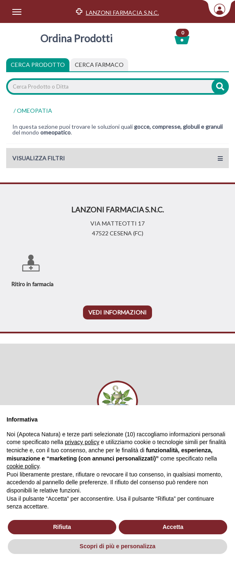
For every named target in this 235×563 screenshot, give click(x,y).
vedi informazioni (117, 312)
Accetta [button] (173, 527)
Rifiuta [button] (62, 527)
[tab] (99, 64)
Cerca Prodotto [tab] (38, 64)
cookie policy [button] (23, 466)
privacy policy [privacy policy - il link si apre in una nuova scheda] (82, 442)
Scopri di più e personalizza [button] (117, 546)
